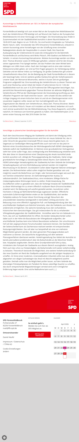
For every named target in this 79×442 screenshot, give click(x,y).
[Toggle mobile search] (71, 3)
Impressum (8, 341)
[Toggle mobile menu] (75, 3)
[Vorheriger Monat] (55, 324)
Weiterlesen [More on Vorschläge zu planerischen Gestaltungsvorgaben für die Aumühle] (72, 276)
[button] (4, 437)
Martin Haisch (9, 121)
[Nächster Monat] (74, 324)
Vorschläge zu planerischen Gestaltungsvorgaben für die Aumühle (30, 130)
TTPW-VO (8, 344)
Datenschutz (19, 341)
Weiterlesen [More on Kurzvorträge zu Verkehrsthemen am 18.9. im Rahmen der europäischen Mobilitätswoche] (72, 121)
